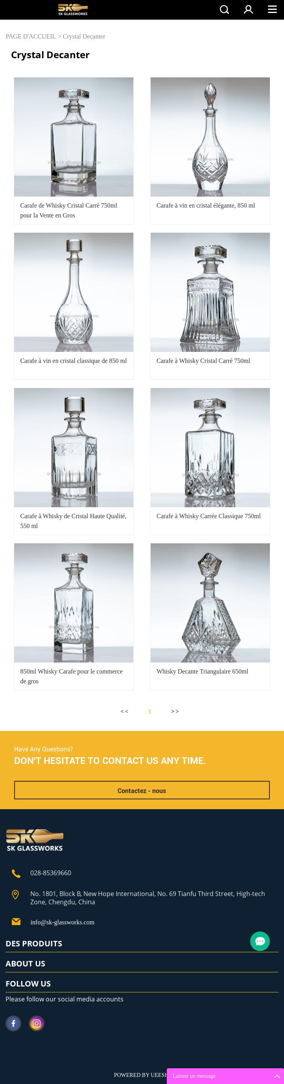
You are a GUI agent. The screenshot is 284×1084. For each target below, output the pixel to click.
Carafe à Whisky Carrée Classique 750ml (209, 516)
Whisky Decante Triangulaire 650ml (202, 671)
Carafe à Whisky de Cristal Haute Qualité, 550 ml (73, 521)
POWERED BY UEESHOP (145, 1075)
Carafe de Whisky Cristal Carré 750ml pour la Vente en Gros (68, 210)
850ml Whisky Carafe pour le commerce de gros (71, 676)
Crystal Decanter (84, 36)
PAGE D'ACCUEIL (31, 36)
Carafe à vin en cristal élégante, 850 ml (206, 205)
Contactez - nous (142, 791)
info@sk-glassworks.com (62, 922)
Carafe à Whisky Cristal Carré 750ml (203, 360)
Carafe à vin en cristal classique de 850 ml (73, 360)
